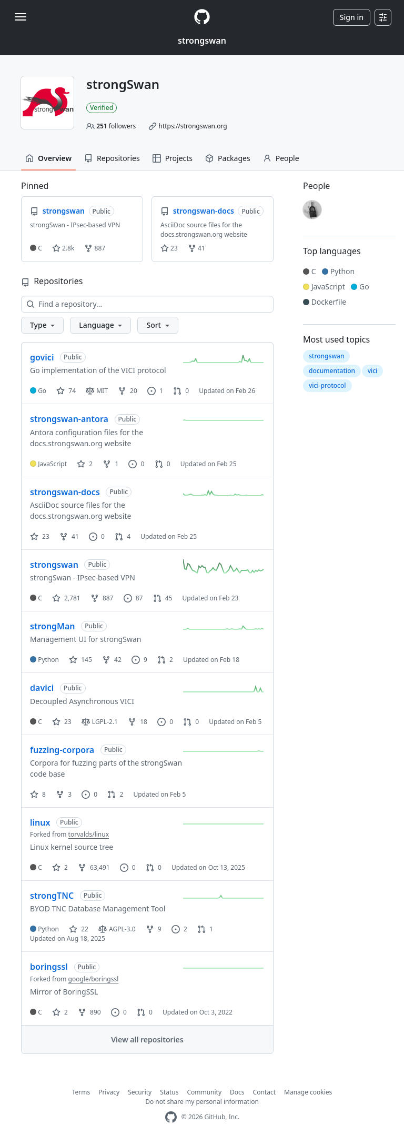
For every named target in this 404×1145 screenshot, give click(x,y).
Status (169, 1092)
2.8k (63, 248)
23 (169, 248)
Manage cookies (308, 1092)
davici (42, 688)
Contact (264, 1092)
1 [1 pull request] (205, 929)
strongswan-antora (69, 419)
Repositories (112, 158)
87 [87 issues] (133, 598)
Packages (227, 158)
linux (40, 822)
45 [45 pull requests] (163, 598)
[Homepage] (202, 17)
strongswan (202, 40)
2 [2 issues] (179, 929)
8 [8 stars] (38, 794)
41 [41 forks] (69, 536)
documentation (332, 370)
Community (204, 1092)
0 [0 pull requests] (181, 390)
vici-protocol (327, 385)
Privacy (108, 1092)
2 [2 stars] (85, 463)
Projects (173, 158)
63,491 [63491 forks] (94, 867)
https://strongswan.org (192, 126)
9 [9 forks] (153, 929)
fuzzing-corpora (62, 750)
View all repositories (147, 1039)
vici (373, 370)
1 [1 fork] (110, 463)
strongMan (52, 626)
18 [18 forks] (137, 721)
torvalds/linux (88, 834)
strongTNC (52, 895)
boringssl (49, 966)
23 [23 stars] (39, 536)
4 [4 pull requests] (122, 536)
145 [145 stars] (80, 659)
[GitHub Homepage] (171, 1117)
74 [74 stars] (66, 390)
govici (42, 357)
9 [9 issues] (139, 659)
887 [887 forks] (102, 598)
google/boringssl (93, 979)
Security (140, 1092)
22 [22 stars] (78, 929)
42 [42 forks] (112, 659)
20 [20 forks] (127, 390)
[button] (42, 325)
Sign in (351, 17)
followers (116, 126)
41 (196, 248)
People (281, 158)
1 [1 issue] (155, 390)
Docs (237, 1092)
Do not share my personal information (202, 1101)
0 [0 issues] (136, 463)
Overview (48, 158)
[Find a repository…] (147, 304)
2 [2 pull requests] (165, 659)
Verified (101, 107)
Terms (81, 1092)
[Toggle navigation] (20, 17)
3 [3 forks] (64, 794)
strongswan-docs (65, 492)
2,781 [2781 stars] (66, 598)
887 (94, 248)
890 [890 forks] (89, 1012)
